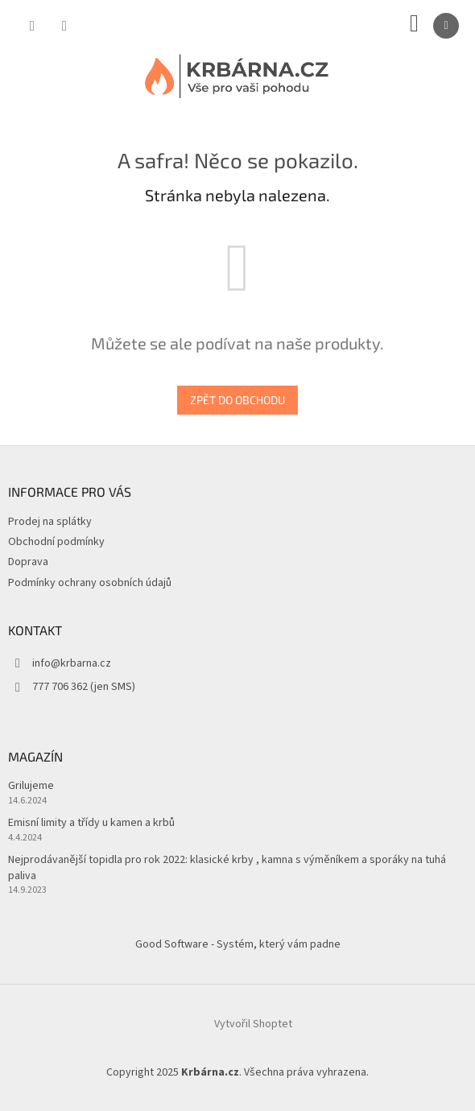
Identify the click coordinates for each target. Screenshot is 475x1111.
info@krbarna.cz (71, 663)
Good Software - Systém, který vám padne (238, 944)
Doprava (28, 562)
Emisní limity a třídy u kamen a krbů (91, 823)
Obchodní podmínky (56, 542)
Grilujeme (31, 786)
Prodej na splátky (50, 522)
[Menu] (446, 26)
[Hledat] (32, 26)
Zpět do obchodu (237, 400)
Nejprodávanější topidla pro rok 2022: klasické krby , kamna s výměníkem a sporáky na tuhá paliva (227, 868)
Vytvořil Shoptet (253, 1024)
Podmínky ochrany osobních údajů (89, 583)
